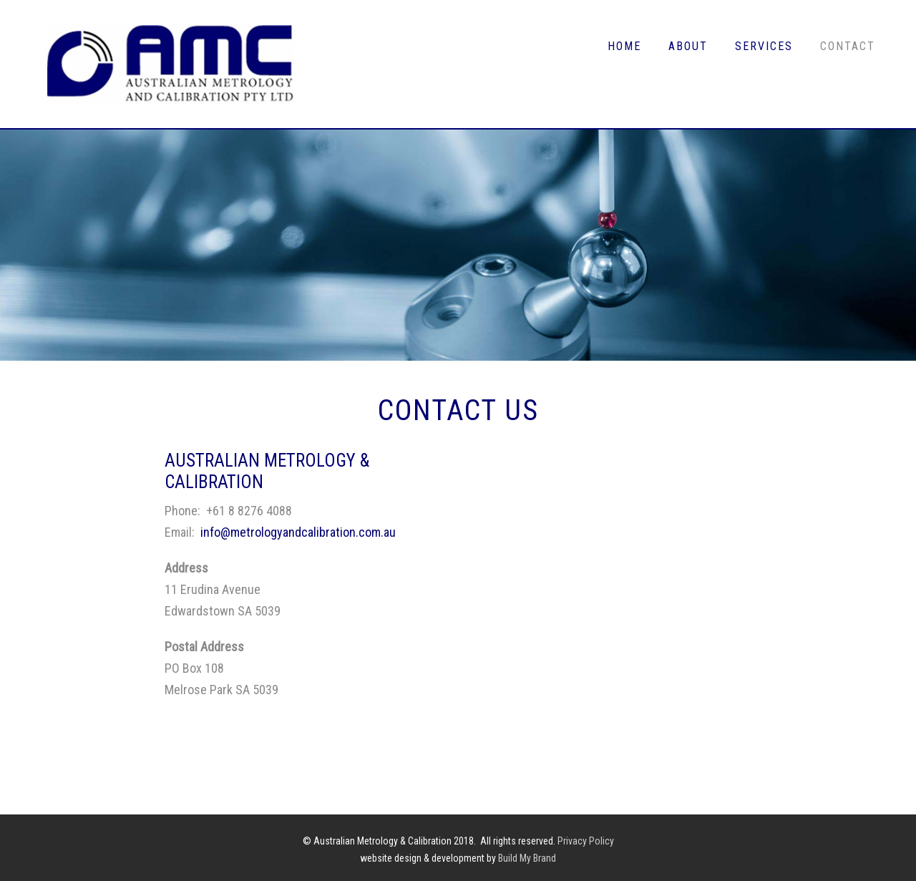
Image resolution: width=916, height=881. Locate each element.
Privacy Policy (585, 841)
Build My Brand (527, 858)
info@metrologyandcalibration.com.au (298, 532)
